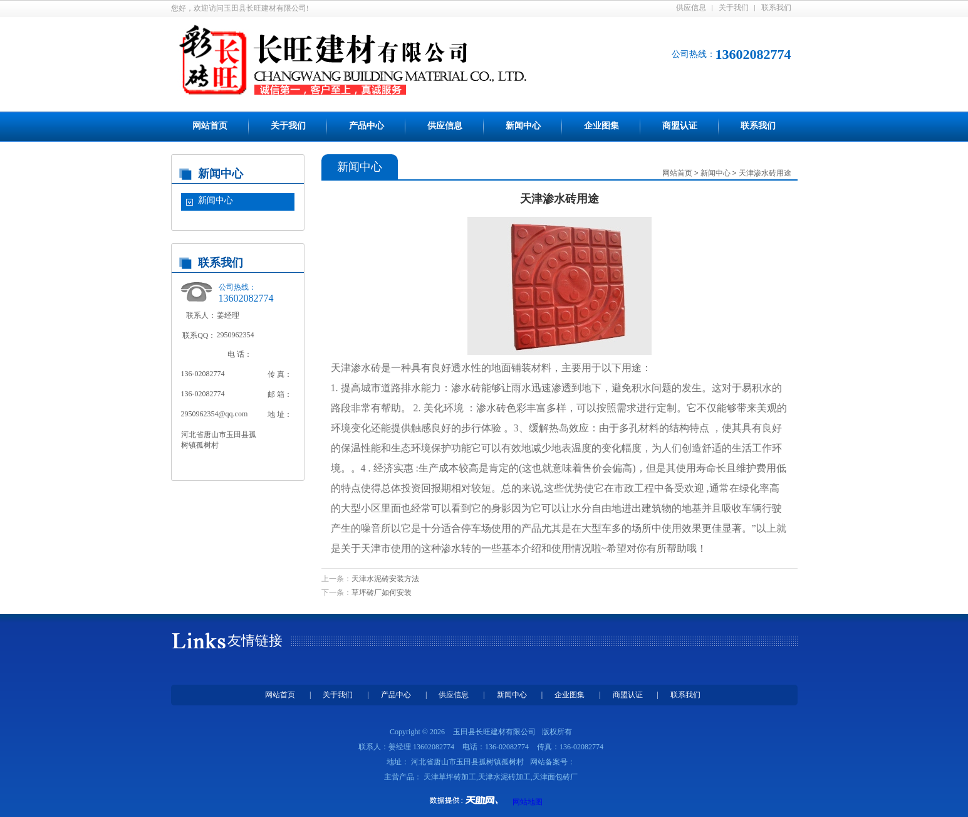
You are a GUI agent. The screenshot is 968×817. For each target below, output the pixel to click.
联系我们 (776, 7)
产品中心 (366, 125)
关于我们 (734, 7)
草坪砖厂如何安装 (381, 592)
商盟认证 (679, 125)
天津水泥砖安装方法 (385, 578)
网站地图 (528, 802)
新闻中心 (523, 125)
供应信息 (691, 7)
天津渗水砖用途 (765, 173)
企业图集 (601, 125)
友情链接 (255, 640)
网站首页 (209, 125)
